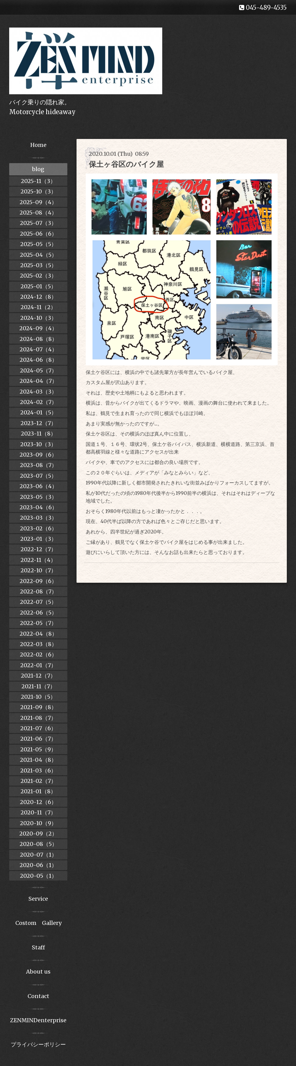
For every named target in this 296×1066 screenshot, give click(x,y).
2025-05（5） (38, 244)
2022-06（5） (38, 612)
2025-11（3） (38, 181)
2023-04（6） (38, 507)
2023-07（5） (38, 475)
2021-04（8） (38, 759)
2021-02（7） (38, 780)
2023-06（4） (38, 486)
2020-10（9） (38, 823)
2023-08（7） (38, 465)
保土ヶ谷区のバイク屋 (126, 164)
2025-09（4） (38, 202)
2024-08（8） (38, 338)
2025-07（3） (38, 222)
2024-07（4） (38, 349)
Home (38, 144)
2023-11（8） (38, 433)
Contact (38, 996)
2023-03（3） (38, 517)
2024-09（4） (38, 328)
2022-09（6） (38, 581)
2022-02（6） (38, 654)
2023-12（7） (38, 423)
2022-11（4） (38, 559)
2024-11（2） (38, 307)
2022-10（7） (38, 570)
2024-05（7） (38, 370)
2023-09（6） (38, 454)
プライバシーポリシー (38, 1044)
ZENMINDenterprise (38, 1020)
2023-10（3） (38, 444)
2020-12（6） (38, 802)
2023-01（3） (38, 538)
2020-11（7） (38, 812)
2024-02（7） (38, 402)
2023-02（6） (38, 528)
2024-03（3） (38, 391)
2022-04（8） (38, 633)
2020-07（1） (38, 854)
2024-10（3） (38, 317)
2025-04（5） (38, 254)
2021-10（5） (38, 696)
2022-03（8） (38, 644)
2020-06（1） (38, 865)
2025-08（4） (38, 212)
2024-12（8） (38, 296)
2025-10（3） (38, 191)
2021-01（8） (38, 791)
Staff (38, 947)
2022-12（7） (38, 549)
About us (38, 971)
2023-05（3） (38, 496)
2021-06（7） (38, 738)
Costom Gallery (38, 922)
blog (38, 169)
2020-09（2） (38, 833)
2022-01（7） (38, 665)
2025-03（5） (38, 265)
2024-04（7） (38, 380)
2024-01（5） (38, 412)
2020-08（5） (38, 843)
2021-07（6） (38, 728)
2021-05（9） (38, 749)
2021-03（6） (38, 770)
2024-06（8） (38, 359)
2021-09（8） (38, 707)
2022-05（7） (38, 623)
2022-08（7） (38, 591)
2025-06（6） (38, 233)
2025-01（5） (38, 286)
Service (38, 898)
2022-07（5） (38, 601)
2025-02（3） (38, 275)
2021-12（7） (38, 675)
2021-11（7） (38, 686)
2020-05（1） (38, 875)
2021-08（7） (38, 717)
